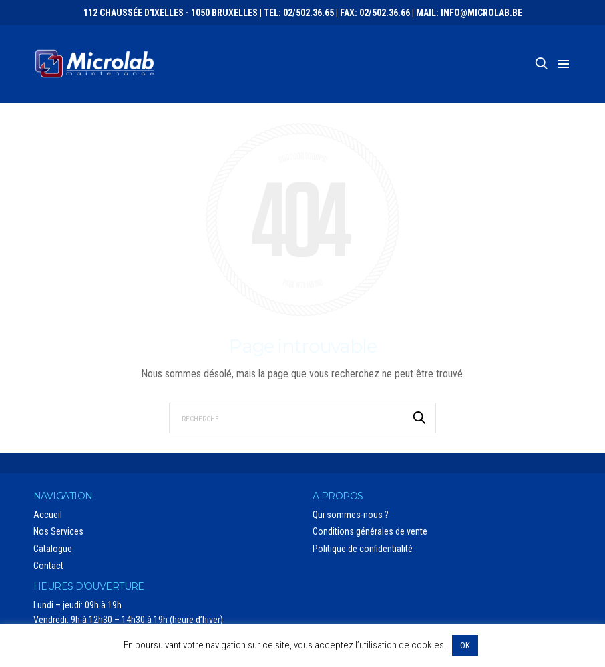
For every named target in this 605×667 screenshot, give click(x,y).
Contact (48, 565)
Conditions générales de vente (370, 531)
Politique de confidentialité (363, 548)
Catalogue (52, 548)
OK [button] (465, 645)
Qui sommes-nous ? (351, 514)
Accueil (47, 514)
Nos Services (58, 531)
